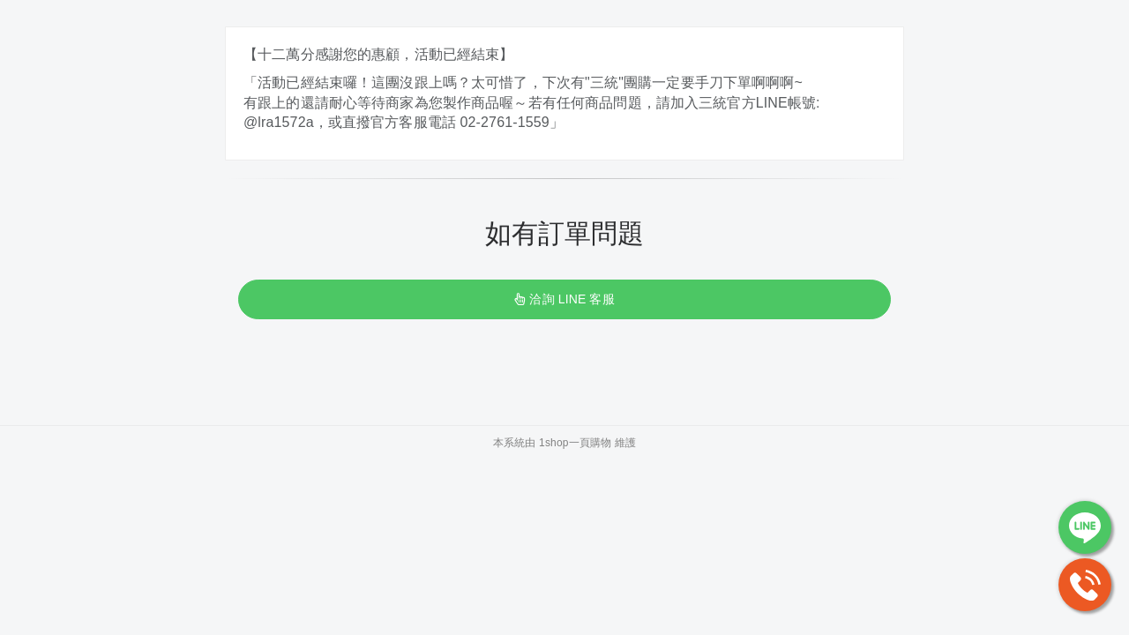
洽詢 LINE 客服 (564, 299)
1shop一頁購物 (575, 443)
